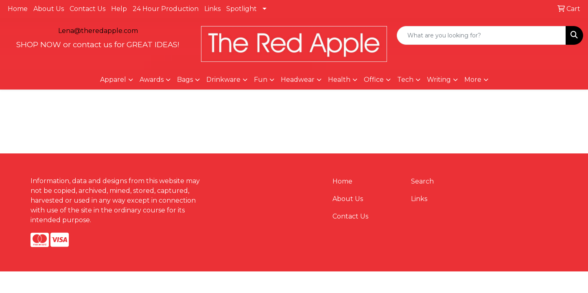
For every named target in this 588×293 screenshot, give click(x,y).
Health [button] (339, 79)
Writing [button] (439, 79)
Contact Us (87, 9)
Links (212, 9)
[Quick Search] (481, 35)
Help (119, 9)
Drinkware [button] (223, 79)
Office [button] (374, 79)
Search (422, 181)
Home (18, 9)
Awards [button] (152, 79)
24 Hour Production (166, 9)
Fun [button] (260, 79)
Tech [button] (405, 79)
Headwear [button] (298, 79)
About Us (48, 9)
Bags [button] (185, 79)
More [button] (472, 79)
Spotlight (241, 9)
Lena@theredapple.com (98, 31)
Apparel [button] (113, 79)
